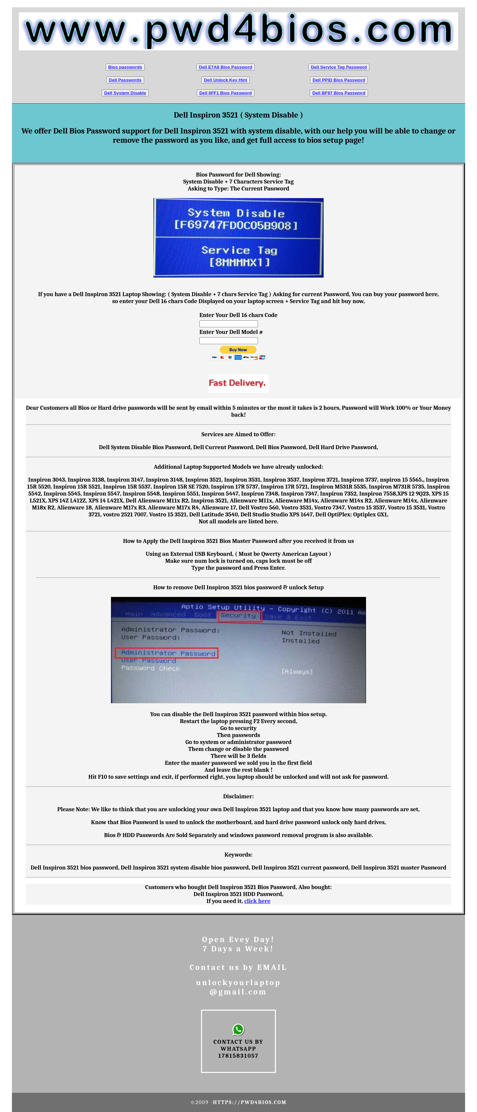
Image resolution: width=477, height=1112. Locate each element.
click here (257, 901)
